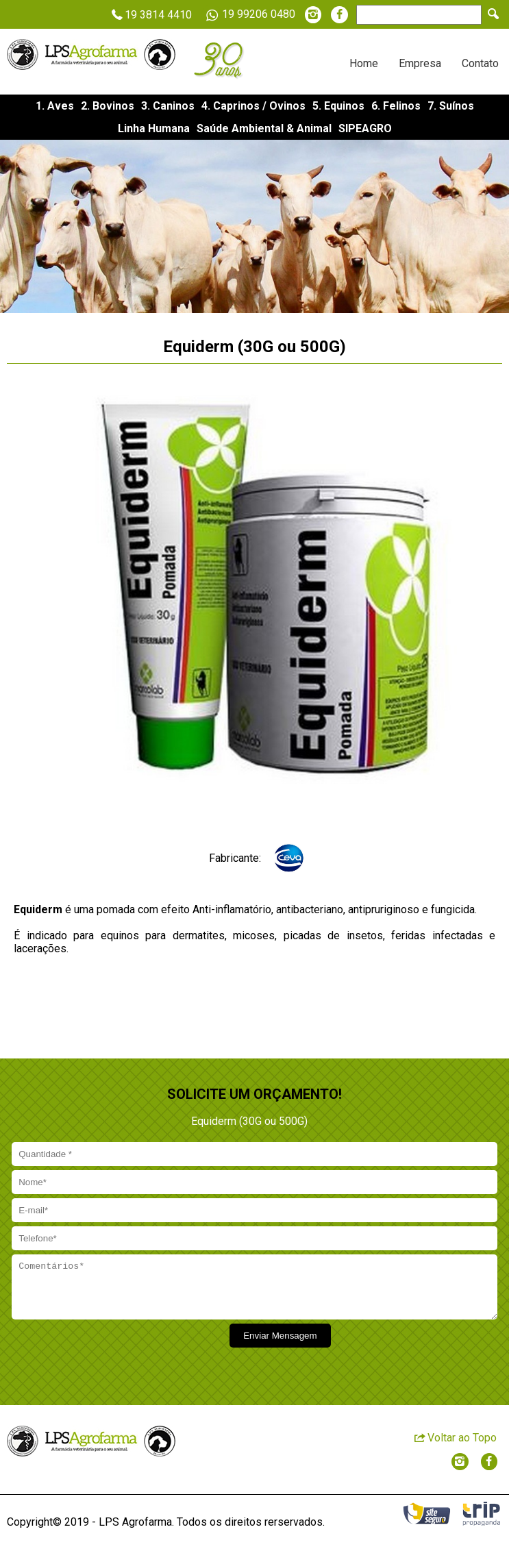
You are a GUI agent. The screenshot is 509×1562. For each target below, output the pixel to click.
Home (363, 63)
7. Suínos (450, 105)
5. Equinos (338, 105)
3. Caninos (168, 105)
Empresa (420, 63)
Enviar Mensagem (279, 1346)
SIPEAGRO (365, 128)
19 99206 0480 (248, 15)
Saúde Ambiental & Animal (264, 128)
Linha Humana (154, 128)
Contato (480, 63)
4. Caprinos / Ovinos (253, 105)
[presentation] (114, 1358)
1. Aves (55, 105)
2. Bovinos (107, 105)
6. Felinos (396, 105)
